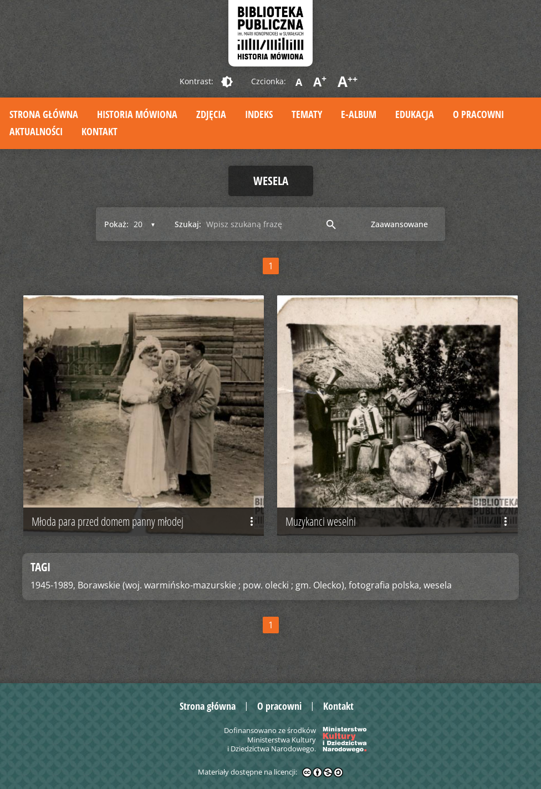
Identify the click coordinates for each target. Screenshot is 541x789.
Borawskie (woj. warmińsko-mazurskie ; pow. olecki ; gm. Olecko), (212, 585)
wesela (437, 585)
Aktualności (36, 131)
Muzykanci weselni (398, 521)
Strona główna (43, 114)
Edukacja (414, 114)
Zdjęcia (211, 114)
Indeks (259, 114)
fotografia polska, (385, 585)
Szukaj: (188, 224)
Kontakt (99, 131)
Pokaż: (116, 224)
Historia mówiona (137, 114)
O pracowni (478, 114)
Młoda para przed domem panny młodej (145, 521)
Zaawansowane (399, 224)
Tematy (307, 114)
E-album (358, 114)
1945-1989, (52, 585)
